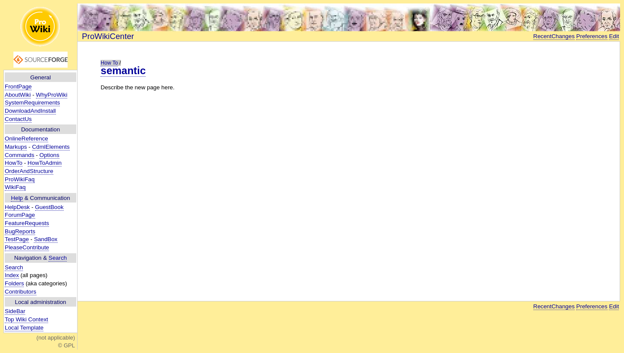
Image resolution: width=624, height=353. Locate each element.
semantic (123, 70)
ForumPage (20, 215)
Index (12, 275)
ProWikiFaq (20, 179)
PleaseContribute (27, 247)
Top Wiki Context (26, 319)
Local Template (24, 327)
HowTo (14, 163)
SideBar (15, 311)
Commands (19, 155)
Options (49, 155)
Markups (16, 147)
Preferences (592, 36)
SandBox (45, 239)
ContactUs (18, 119)
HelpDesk (17, 207)
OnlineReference (26, 138)
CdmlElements (51, 147)
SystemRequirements (32, 102)
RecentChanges (554, 36)
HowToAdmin (45, 163)
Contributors (20, 291)
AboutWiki (18, 95)
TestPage (17, 239)
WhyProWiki (52, 95)
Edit (614, 36)
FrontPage (18, 86)
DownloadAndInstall (30, 111)
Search (58, 258)
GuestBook (49, 207)
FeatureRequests (27, 223)
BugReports (20, 231)
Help (17, 198)
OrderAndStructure (29, 171)
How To (109, 63)
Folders (14, 283)
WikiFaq (15, 187)
